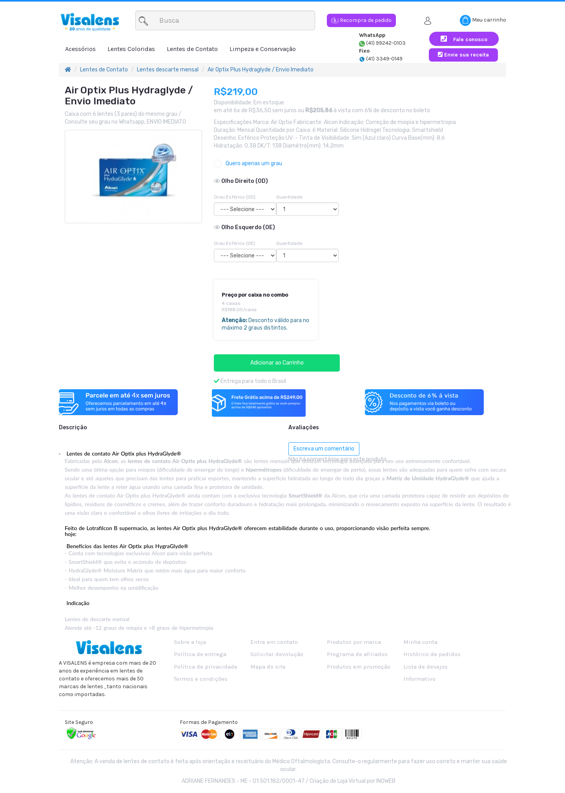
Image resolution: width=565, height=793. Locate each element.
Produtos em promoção (358, 666)
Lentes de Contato (192, 49)
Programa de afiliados (357, 654)
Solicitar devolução (276, 654)
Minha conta (420, 641)
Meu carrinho (483, 20)
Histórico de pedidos (432, 654)
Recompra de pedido (361, 20)
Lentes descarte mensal (168, 69)
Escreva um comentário (323, 448)
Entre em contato (274, 641)
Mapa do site (268, 666)
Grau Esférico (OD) (234, 197)
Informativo (419, 678)
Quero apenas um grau (248, 164)
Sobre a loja (190, 641)
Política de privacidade (205, 666)
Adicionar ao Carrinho (277, 362)
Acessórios (80, 49)
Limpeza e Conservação (263, 49)
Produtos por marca (354, 641)
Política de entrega (200, 654)
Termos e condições (201, 678)
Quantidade (289, 197)
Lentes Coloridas (131, 49)
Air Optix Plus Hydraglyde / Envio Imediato (260, 69)
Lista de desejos (425, 666)
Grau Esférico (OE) (234, 243)
